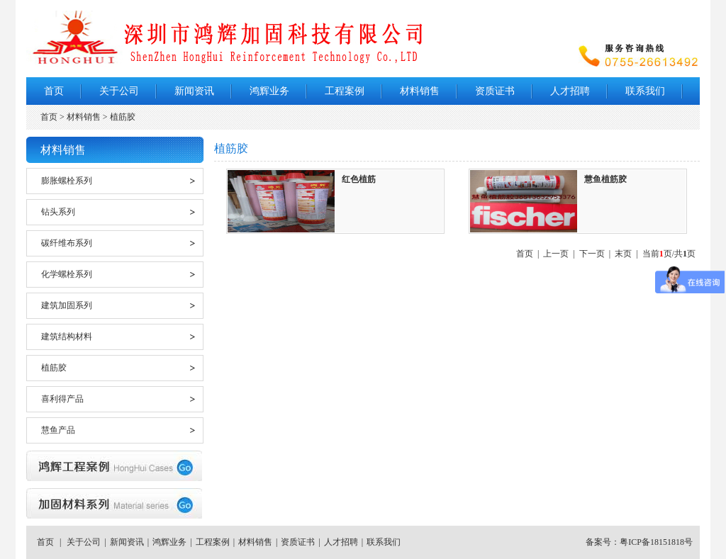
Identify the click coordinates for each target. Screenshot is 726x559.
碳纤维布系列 (66, 243)
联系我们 (645, 91)
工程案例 (344, 91)
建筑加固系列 (66, 305)
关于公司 (119, 91)
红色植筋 (359, 179)
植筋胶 (54, 368)
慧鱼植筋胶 (605, 179)
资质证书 (495, 91)
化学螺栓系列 (66, 274)
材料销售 (420, 91)
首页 (54, 91)
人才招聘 (570, 91)
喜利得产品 (62, 399)
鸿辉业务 (269, 91)
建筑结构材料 (66, 336)
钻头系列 (58, 212)
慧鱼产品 (58, 430)
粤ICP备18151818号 (656, 542)
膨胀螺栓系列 (66, 181)
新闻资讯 (194, 91)
